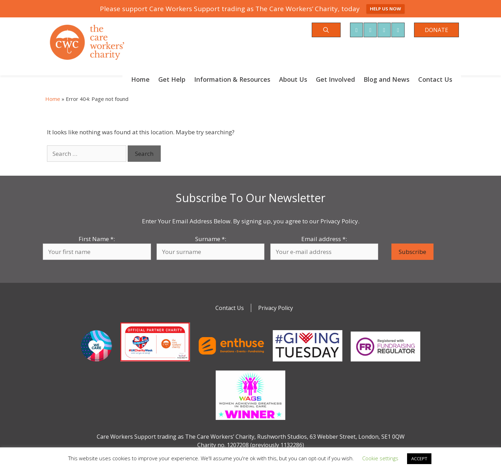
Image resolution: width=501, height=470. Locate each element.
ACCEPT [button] (419, 458)
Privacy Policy (275, 308)
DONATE (436, 30)
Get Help (171, 79)
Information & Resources (232, 79)
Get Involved (335, 79)
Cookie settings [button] (380, 458)
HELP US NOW (385, 9)
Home (140, 79)
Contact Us (435, 79)
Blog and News (386, 79)
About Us (293, 79)
